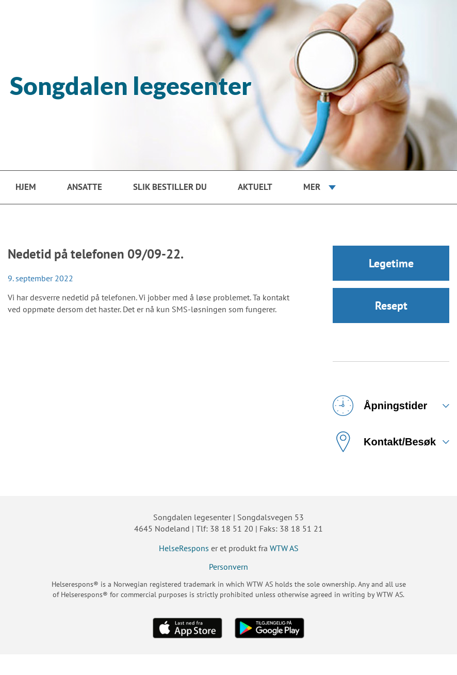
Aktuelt (255, 186)
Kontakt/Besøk (384, 441)
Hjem (25, 186)
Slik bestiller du (170, 186)
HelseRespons (184, 548)
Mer (311, 186)
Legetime (391, 263)
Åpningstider (380, 405)
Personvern (228, 566)
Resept (391, 305)
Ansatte (84, 186)
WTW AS (284, 548)
